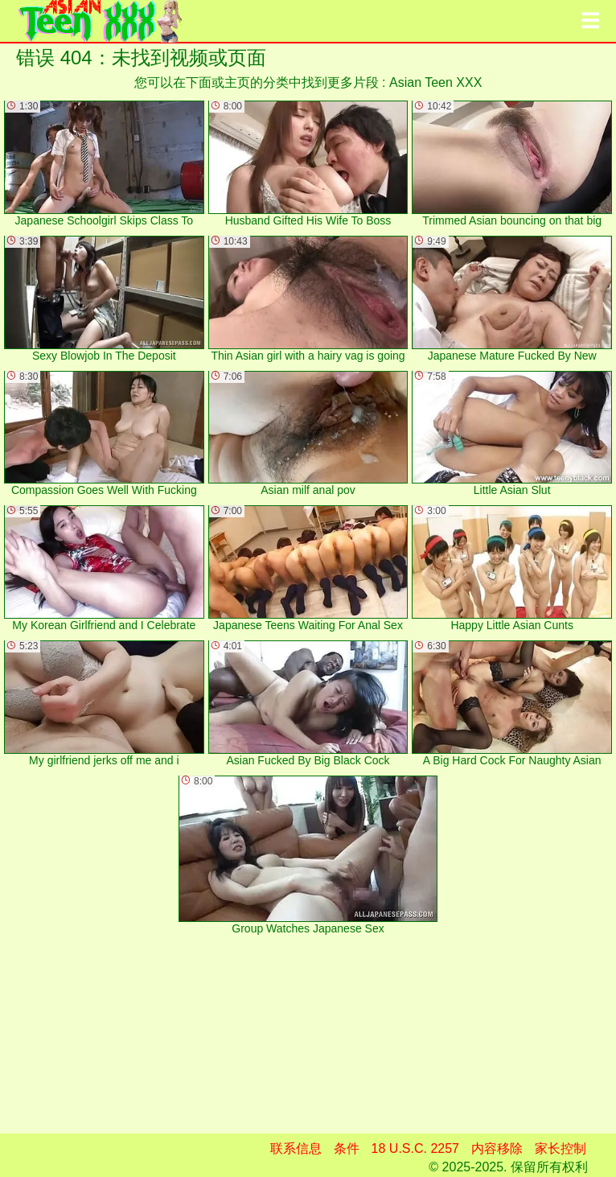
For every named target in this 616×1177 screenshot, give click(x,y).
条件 (346, 1148)
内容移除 (497, 1148)
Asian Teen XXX (435, 82)
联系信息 (296, 1148)
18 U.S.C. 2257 (415, 1148)
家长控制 (560, 1148)
